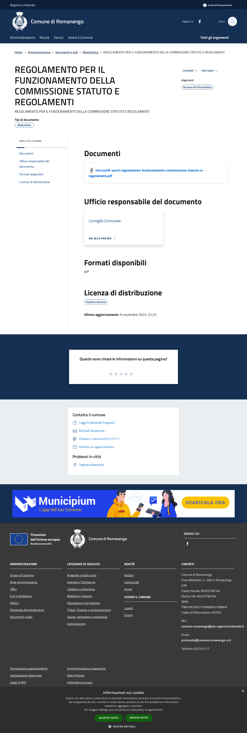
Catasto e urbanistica (81, 589)
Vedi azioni (210, 70)
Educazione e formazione (83, 603)
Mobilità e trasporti (79, 596)
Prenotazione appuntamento (28, 668)
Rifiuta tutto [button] (139, 717)
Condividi (191, 70)
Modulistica (90, 52)
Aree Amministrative (23, 582)
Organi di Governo (22, 575)
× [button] (242, 691)
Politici (14, 603)
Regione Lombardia (22, 5)
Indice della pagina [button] (30, 141)
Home (18, 52)
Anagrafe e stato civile (81, 575)
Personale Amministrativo (27, 610)
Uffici (13, 589)
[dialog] (123, 710)
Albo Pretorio (75, 675)
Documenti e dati (66, 52)
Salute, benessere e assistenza (87, 616)
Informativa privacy (80, 682)
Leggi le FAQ (18, 682)
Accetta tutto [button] (108, 718)
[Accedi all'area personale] (217, 5)
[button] (123, 726)
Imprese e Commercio (81, 582)
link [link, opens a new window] (161, 709)
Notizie (129, 575)
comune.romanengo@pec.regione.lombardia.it (212, 626)
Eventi (128, 615)
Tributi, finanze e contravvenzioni (89, 610)
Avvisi (128, 589)
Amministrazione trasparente (86, 668)
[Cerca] (232, 21)
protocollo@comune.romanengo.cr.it (206, 640)
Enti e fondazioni (21, 596)
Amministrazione (39, 52)
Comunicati (131, 582)
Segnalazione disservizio (26, 675)
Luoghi (128, 608)
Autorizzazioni (76, 623)
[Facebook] (198, 21)
